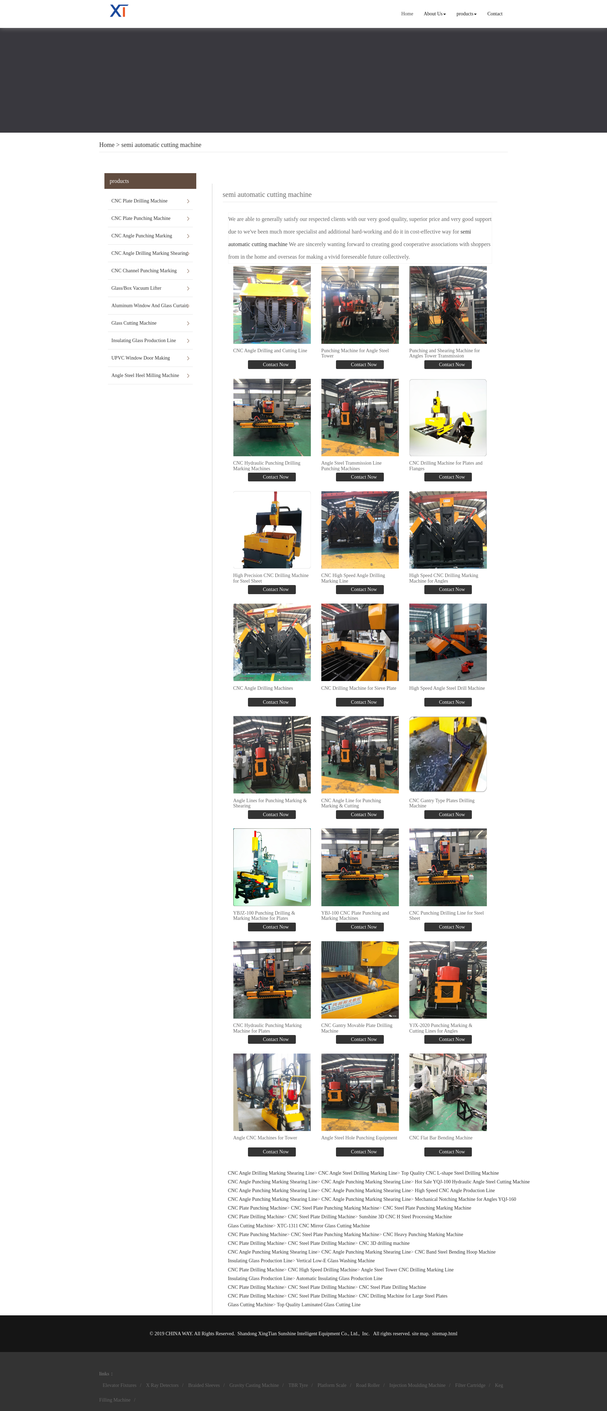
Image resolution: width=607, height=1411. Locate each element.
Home (407, 13)
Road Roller (368, 1385)
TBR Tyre (298, 1385)
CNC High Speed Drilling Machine (322, 1269)
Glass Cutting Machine (133, 323)
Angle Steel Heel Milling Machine (145, 375)
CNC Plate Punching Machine (140, 218)
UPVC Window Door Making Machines (140, 361)
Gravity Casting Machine (254, 1385)
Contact (495, 13)
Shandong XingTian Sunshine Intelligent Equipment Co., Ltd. (298, 1333)
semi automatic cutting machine (161, 144)
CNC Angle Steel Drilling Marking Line (358, 1173)
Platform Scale (331, 1385)
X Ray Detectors (162, 1385)
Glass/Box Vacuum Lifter (136, 288)
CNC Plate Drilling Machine (139, 201)
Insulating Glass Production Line (143, 340)
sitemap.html (445, 1333)
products (466, 13)
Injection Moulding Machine (417, 1385)
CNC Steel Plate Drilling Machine (321, 1216)
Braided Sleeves (204, 1385)
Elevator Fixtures (120, 1385)
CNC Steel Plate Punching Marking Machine (335, 1208)
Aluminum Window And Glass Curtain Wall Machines (149, 308)
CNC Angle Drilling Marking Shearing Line (149, 256)
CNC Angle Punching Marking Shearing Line (141, 238)
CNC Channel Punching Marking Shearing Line (144, 273)
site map (420, 1333)
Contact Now (275, 364)
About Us (435, 13)
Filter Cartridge (470, 1385)
